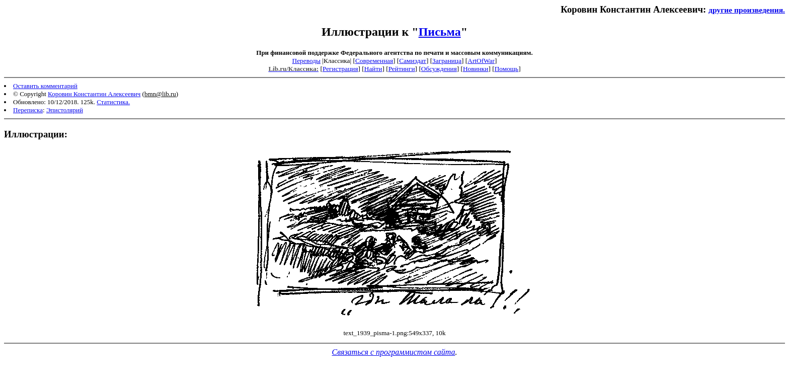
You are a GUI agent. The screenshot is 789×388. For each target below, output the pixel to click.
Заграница (446, 60)
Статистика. (113, 102)
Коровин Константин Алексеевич (94, 94)
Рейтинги (401, 68)
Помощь (506, 68)
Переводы (306, 60)
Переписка (28, 110)
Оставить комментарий (45, 86)
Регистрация (340, 68)
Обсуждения (439, 68)
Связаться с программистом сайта (393, 352)
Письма (440, 31)
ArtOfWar (481, 60)
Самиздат (412, 60)
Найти (373, 68)
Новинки (475, 68)
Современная (374, 60)
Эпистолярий (64, 110)
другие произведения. (746, 10)
